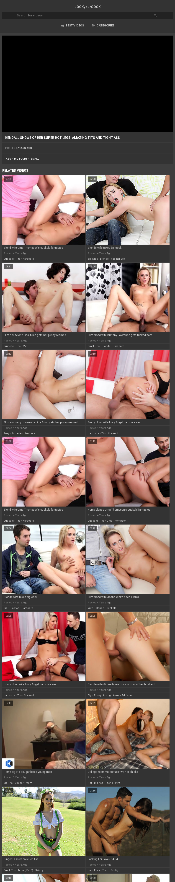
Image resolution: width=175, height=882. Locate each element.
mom (29, 782)
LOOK (87, 7)
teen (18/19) (113, 782)
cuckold (9, 258)
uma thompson (116, 520)
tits (18, 258)
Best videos (72, 25)
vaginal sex (118, 258)
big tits (8, 782)
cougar (19, 782)
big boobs (21, 158)
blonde (104, 258)
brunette (9, 346)
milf (25, 346)
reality (114, 870)
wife (90, 608)
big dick (93, 258)
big (6, 608)
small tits (94, 346)
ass (8, 158)
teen (105, 870)
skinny (39, 870)
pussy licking (102, 695)
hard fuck (94, 870)
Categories (103, 25)
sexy (6, 433)
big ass (98, 782)
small (35, 158)
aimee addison (122, 695)
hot (90, 782)
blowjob (14, 608)
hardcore (28, 258)
